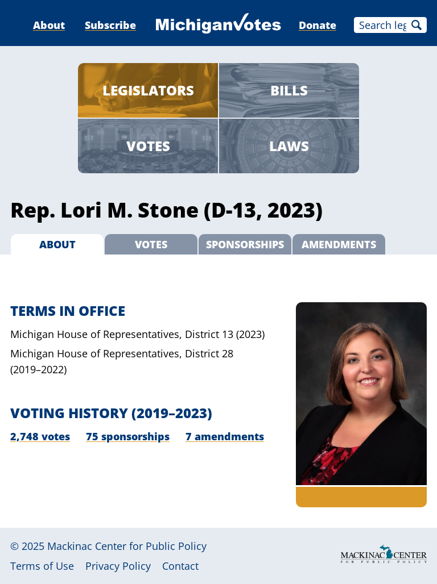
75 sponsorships (128, 436)
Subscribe (110, 25)
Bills (289, 90)
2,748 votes (40, 436)
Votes (148, 145)
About (49, 25)
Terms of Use (42, 566)
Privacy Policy (118, 566)
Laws (289, 145)
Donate (317, 25)
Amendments (339, 244)
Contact (180, 566)
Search (416, 25)
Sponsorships (245, 244)
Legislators (148, 90)
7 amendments (224, 436)
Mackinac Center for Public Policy (127, 546)
